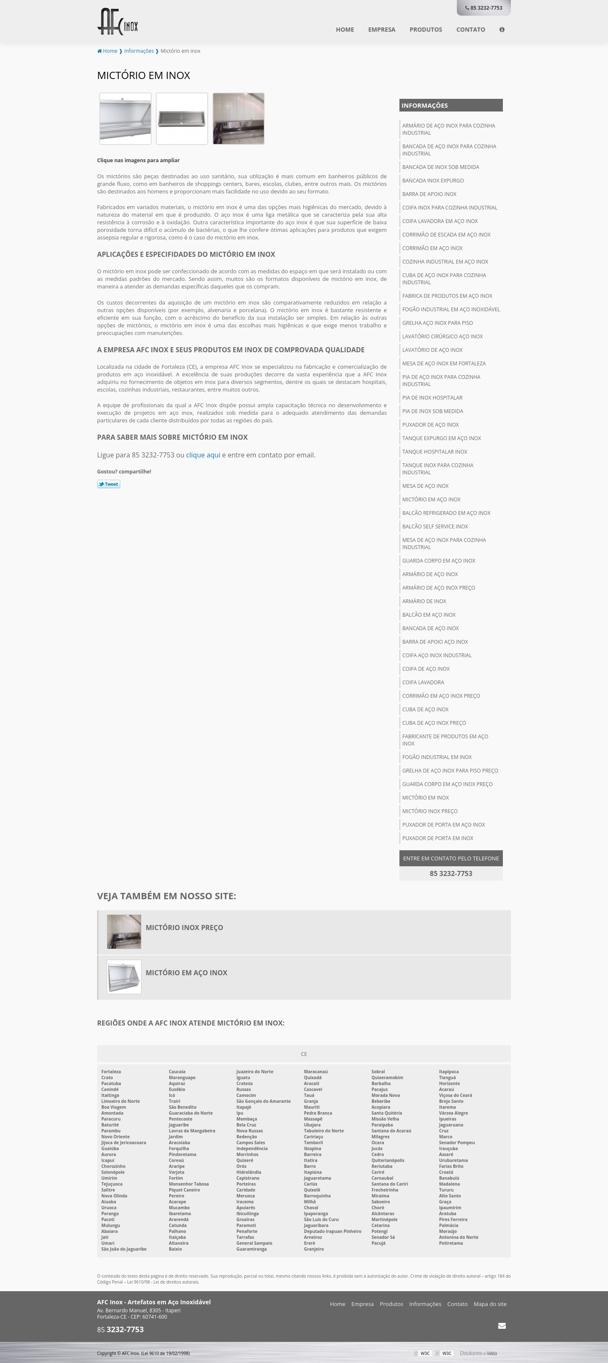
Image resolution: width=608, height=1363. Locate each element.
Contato (470, 29)
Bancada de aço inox (430, 627)
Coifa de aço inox (426, 668)
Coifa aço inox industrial (437, 654)
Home (345, 29)
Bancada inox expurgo (433, 179)
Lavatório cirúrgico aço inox (442, 335)
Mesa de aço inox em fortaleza (444, 362)
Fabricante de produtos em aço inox (445, 739)
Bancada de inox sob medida (440, 166)
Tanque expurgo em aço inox (441, 437)
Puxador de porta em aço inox (443, 823)
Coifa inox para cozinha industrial (449, 206)
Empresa (381, 29)
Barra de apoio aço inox (435, 641)
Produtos (426, 29)
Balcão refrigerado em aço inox (446, 512)
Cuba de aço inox (425, 708)
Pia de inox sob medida (432, 410)
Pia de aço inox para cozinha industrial (441, 380)
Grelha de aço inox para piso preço (450, 769)
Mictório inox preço (430, 810)
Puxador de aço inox (430, 423)
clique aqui (203, 454)
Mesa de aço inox (425, 485)
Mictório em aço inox (431, 498)
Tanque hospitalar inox (434, 450)
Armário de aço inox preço (438, 586)
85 (120, 1329)
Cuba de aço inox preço (434, 722)
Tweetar (108, 483)
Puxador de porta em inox (437, 837)
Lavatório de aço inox (432, 349)
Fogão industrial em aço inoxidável (451, 308)
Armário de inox (424, 600)
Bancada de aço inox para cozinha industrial (449, 149)
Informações (425, 104)
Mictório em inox (425, 796)
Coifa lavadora (423, 681)
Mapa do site (490, 1303)
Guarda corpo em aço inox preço (447, 783)
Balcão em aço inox (429, 614)
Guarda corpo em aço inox (438, 559)
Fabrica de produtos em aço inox (447, 295)
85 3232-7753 (483, 7)
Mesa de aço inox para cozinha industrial (444, 543)
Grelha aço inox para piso (437, 322)
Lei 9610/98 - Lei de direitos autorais (162, 1281)
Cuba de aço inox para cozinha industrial (444, 278)
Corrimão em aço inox (432, 247)
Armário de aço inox (430, 573)
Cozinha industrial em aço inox (445, 260)
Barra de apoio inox (429, 193)
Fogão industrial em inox (437, 756)
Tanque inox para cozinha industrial (437, 468)
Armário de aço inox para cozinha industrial (448, 128)
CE (304, 1053)
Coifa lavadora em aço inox (440, 220)
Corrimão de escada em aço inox (446, 233)
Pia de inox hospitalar (432, 396)
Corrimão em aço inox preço (441, 695)
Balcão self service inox (435, 525)
